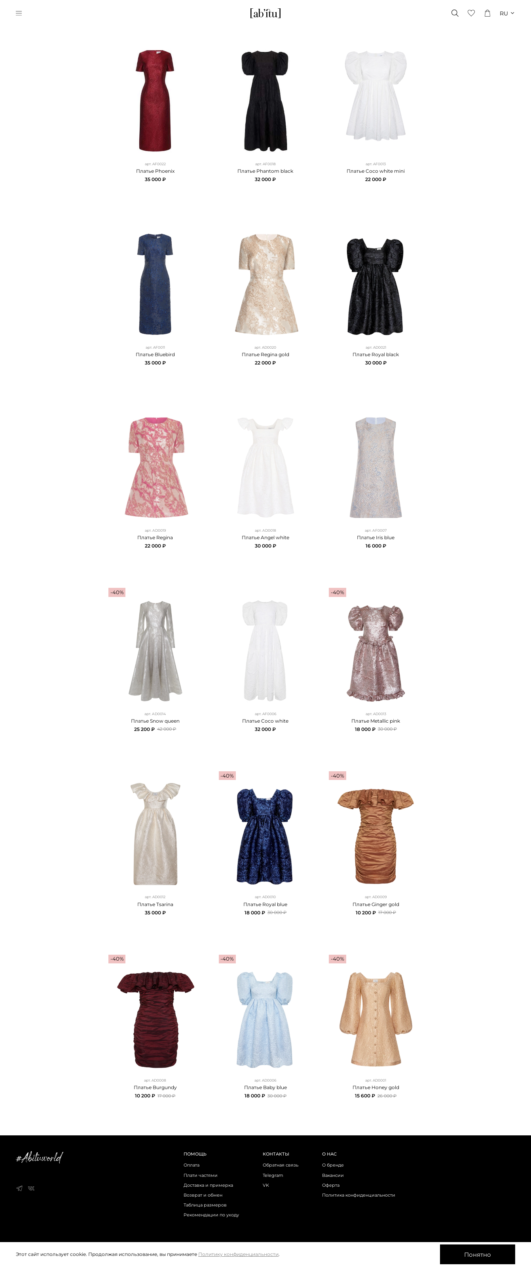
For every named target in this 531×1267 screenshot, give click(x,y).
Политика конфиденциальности (358, 1195)
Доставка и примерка (208, 1185)
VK (266, 1185)
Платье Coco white (265, 721)
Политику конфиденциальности (238, 1254)
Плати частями (201, 1175)
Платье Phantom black (265, 171)
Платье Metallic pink (375, 721)
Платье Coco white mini (376, 171)
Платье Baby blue (265, 1087)
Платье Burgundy (155, 1087)
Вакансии (333, 1175)
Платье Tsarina (155, 904)
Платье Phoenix (155, 171)
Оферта (330, 1185)
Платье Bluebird (155, 354)
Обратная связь (280, 1165)
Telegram (273, 1175)
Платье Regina (155, 537)
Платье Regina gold (265, 354)
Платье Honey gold (376, 1087)
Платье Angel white (265, 537)
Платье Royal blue (265, 904)
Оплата (191, 1165)
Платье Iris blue (375, 537)
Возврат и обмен (203, 1195)
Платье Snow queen (155, 721)
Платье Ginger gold (376, 904)
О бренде (333, 1165)
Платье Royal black (376, 354)
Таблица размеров (205, 1205)
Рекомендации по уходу (211, 1215)
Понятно (477, 1254)
